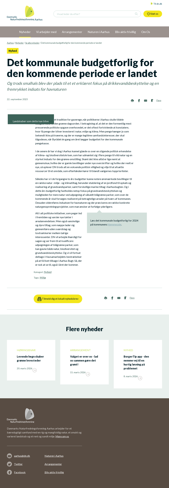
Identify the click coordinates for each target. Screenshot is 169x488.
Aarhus (10, 43)
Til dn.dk (156, 3)
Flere (158, 100)
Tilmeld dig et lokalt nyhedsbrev (57, 299)
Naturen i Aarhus (54, 455)
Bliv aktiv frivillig (54, 472)
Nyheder (19, 43)
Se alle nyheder (32, 43)
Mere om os (62, 436)
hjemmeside (114, 224)
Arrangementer (53, 464)
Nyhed (47, 271)
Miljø (43, 277)
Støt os (152, 13)
